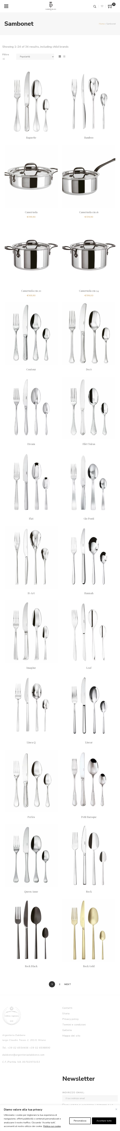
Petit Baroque (89, 817)
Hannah (88, 593)
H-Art (31, 593)
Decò (89, 369)
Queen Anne (31, 891)
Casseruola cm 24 (89, 290)
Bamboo (88, 137)
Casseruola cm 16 (89, 212)
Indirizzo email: (73, 1092)
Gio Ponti (89, 518)
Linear (88, 742)
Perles (31, 817)
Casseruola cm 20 (31, 290)
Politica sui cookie (52, 1126)
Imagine (31, 667)
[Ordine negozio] (35, 57)
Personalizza (80, 1120)
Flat (31, 518)
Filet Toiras (89, 444)
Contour (31, 369)
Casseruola (31, 212)
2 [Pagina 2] (59, 984)
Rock (89, 891)
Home (102, 24)
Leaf (88, 667)
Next (67, 984)
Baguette (31, 137)
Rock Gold (89, 966)
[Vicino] (116, 1109)
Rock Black (31, 966)
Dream (31, 444)
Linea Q (31, 742)
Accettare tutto (104, 1120)
